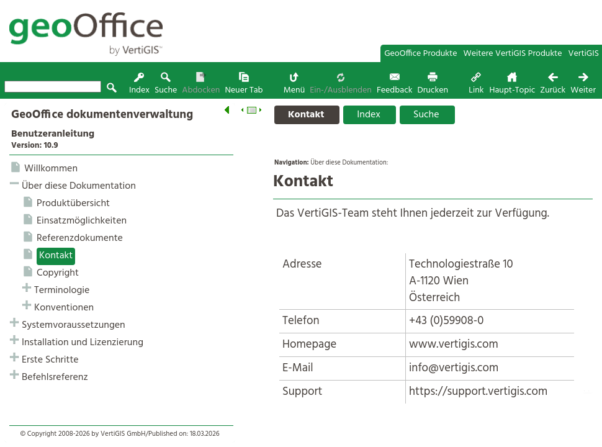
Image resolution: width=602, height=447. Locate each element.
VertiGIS (583, 54)
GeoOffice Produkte (420, 54)
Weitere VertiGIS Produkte (513, 54)
